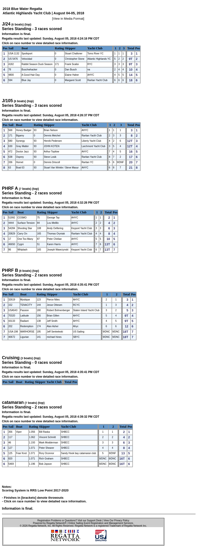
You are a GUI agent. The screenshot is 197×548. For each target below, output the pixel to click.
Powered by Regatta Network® (49, 523)
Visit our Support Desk (90, 520)
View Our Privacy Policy (116, 520)
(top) (27, 24)
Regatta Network (37, 525)
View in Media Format (68, 18)
